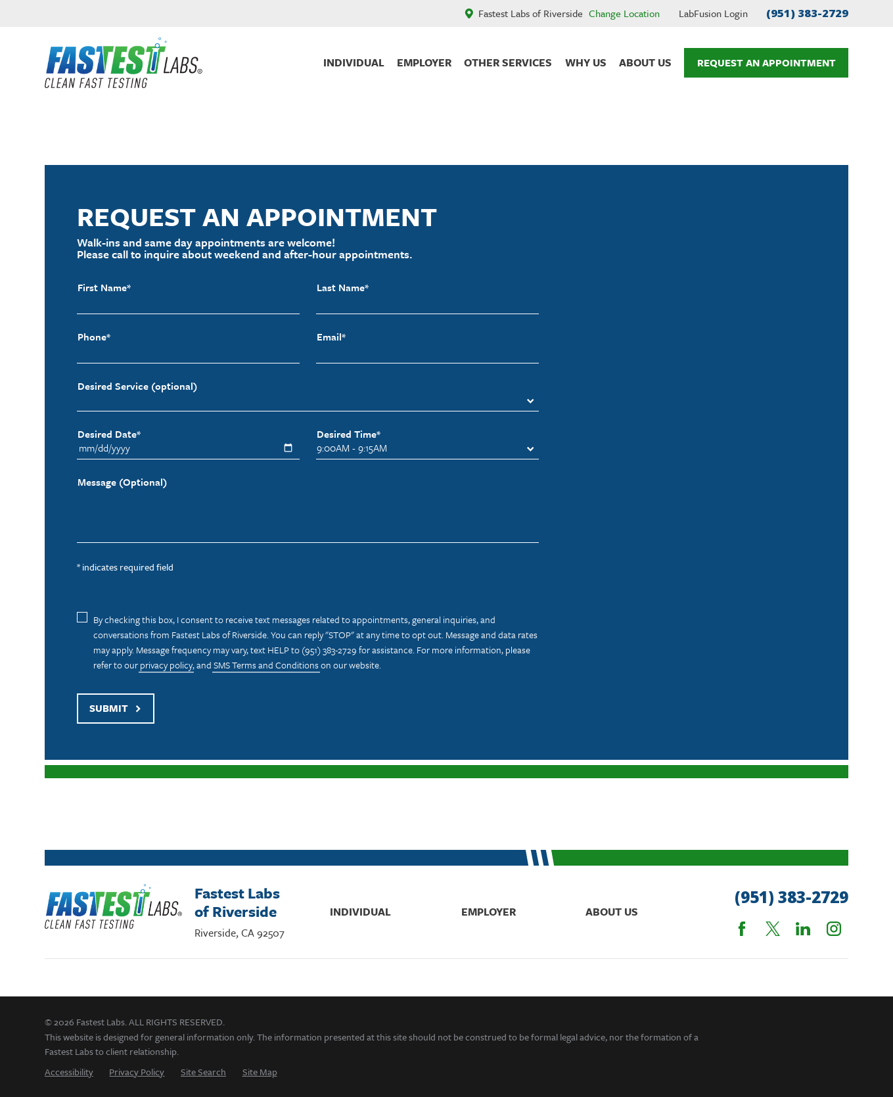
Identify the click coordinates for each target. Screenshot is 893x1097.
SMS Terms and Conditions (266, 665)
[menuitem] (69, 1072)
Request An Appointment (766, 62)
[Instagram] (834, 929)
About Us (611, 912)
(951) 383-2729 (807, 12)
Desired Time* (348, 434)
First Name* (104, 287)
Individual (360, 912)
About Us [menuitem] (645, 62)
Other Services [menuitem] (508, 62)
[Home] (123, 63)
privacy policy (166, 665)
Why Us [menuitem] (586, 62)
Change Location (624, 13)
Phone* (94, 337)
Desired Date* (109, 434)
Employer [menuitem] (424, 62)
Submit (115, 708)
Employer (488, 912)
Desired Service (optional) (137, 386)
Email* (331, 337)
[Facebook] (742, 929)
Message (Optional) (122, 482)
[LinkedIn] (803, 929)
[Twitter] (773, 929)
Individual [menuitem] (353, 62)
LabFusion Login (713, 13)
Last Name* (343, 287)
